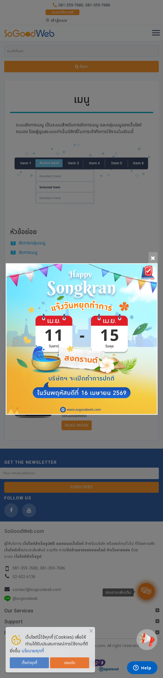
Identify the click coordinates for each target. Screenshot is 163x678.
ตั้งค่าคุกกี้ (29, 663)
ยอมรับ (69, 663)
